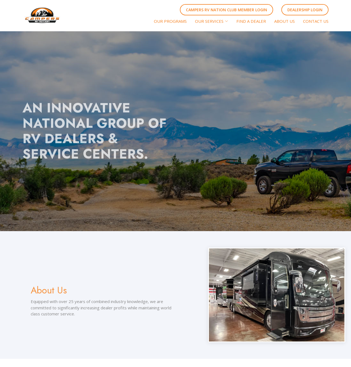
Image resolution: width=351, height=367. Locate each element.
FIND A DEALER (251, 21)
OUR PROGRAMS (170, 21)
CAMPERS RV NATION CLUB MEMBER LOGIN (226, 9)
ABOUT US (284, 21)
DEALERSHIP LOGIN (304, 9)
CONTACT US (316, 21)
